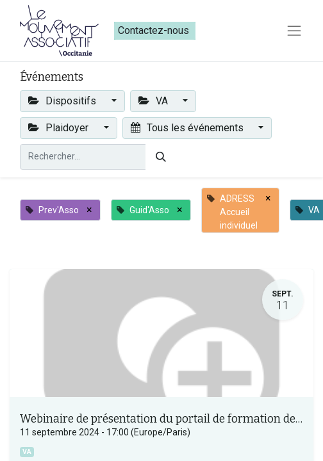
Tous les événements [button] (188, 128)
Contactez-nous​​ (155, 30)
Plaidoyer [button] (59, 128)
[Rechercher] (160, 157)
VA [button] (154, 101)
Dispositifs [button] (63, 101)
